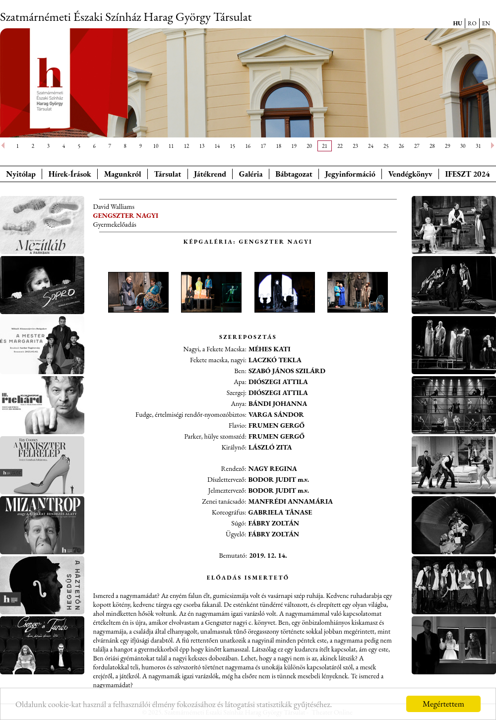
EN (486, 23)
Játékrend (210, 174)
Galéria (251, 174)
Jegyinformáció (350, 174)
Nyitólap (21, 174)
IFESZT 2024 (467, 174)
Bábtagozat (293, 174)
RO (472, 23)
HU (457, 23)
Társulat (167, 174)
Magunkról (122, 174)
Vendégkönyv (410, 174)
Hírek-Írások (70, 174)
